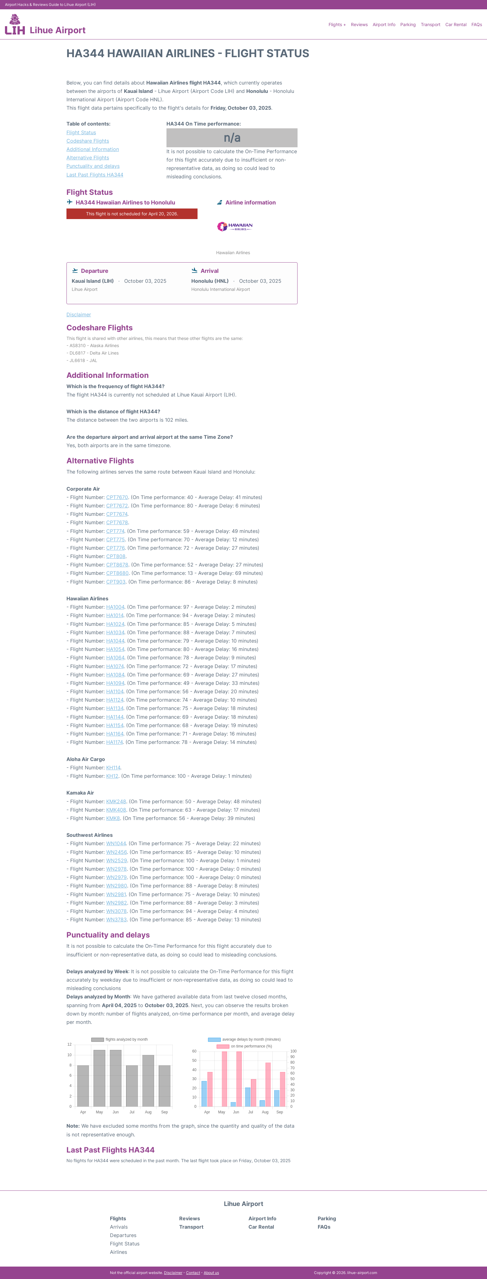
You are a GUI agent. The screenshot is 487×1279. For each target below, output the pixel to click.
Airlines (118, 1252)
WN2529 (116, 860)
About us (211, 1272)
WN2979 (116, 877)
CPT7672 (117, 505)
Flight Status (81, 132)
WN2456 (116, 852)
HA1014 (114, 615)
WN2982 (116, 903)
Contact (193, 1272)
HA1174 (114, 742)
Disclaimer (173, 1272)
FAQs (476, 24)
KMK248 (116, 801)
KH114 (113, 767)
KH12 (112, 776)
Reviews (359, 24)
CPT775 (115, 539)
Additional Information (92, 149)
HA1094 (115, 683)
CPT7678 (117, 522)
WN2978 (116, 869)
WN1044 (116, 843)
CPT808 (115, 556)
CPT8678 (117, 565)
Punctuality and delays (93, 166)
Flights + (337, 24)
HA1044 (115, 641)
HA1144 (114, 717)
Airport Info (384, 24)
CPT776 (115, 548)
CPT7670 (117, 497)
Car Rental (456, 24)
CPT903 (115, 582)
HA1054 (115, 649)
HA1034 (115, 632)
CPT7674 (116, 514)
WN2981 (116, 894)
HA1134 (114, 708)
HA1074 (115, 666)
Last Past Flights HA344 (94, 175)
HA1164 (114, 734)
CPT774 (115, 531)
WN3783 (116, 919)
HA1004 (115, 607)
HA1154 (114, 725)
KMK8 (113, 818)
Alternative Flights (87, 157)
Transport (430, 24)
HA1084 (115, 675)
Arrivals (119, 1227)
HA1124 (114, 700)
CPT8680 (117, 573)
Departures (123, 1235)
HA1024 (115, 624)
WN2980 (116, 885)
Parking (408, 24)
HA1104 (114, 691)
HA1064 (115, 657)
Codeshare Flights (87, 141)
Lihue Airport (58, 30)
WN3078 (116, 911)
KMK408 (116, 810)
